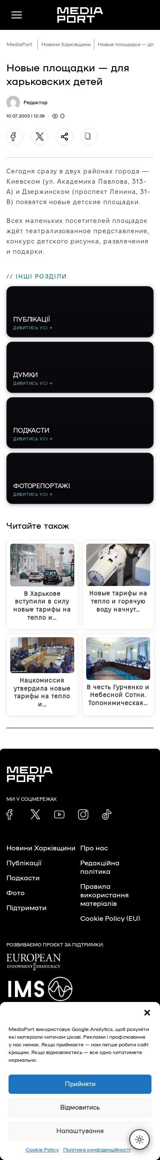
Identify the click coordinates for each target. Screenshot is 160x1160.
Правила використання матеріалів (104, 895)
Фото (15, 893)
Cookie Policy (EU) (110, 918)
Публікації (23, 863)
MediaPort (19, 44)
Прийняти (80, 1084)
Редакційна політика (99, 867)
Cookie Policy (42, 1149)
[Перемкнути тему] (139, 1139)
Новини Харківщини (65, 44)
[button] (147, 1012)
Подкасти (23, 878)
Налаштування (80, 1131)
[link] (11, 814)
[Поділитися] (64, 136)
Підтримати (26, 908)
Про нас (94, 848)
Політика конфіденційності (97, 1149)
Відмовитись (80, 1107)
